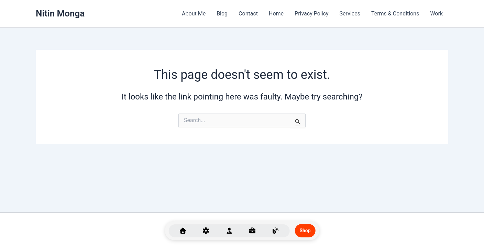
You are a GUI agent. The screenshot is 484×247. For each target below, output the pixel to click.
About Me (194, 13)
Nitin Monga (60, 13)
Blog (222, 13)
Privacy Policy (312, 13)
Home (276, 13)
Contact (248, 13)
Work (436, 13)
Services (350, 13)
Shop (305, 230)
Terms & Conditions (395, 13)
